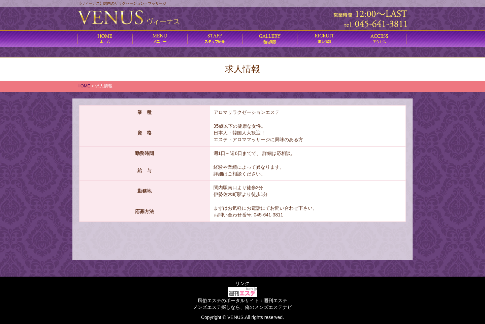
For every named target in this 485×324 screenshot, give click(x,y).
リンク (242, 283)
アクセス (379, 38)
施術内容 (214, 38)
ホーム (104, 38)
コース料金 (159, 38)
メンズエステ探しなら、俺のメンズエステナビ (242, 307)
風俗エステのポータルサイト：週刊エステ (242, 300)
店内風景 (269, 38)
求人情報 (324, 38)
